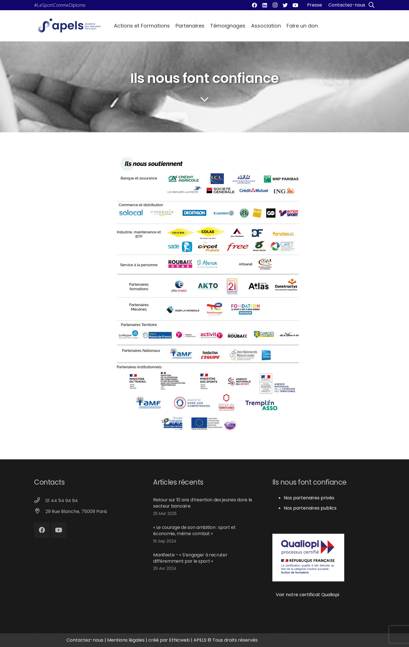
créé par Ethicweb (169, 640)
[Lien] (69, 26)
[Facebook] (254, 5)
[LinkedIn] (265, 5)
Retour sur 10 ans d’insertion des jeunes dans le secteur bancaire (202, 503)
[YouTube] (295, 5)
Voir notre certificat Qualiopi (305, 594)
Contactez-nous (84, 640)
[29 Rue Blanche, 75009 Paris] (39, 512)
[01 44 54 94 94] (39, 501)
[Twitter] (285, 5)
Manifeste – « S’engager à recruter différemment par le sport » (190, 558)
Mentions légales (126, 640)
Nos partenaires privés (309, 498)
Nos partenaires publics (310, 508)
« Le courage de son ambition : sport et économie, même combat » (194, 530)
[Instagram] (275, 5)
